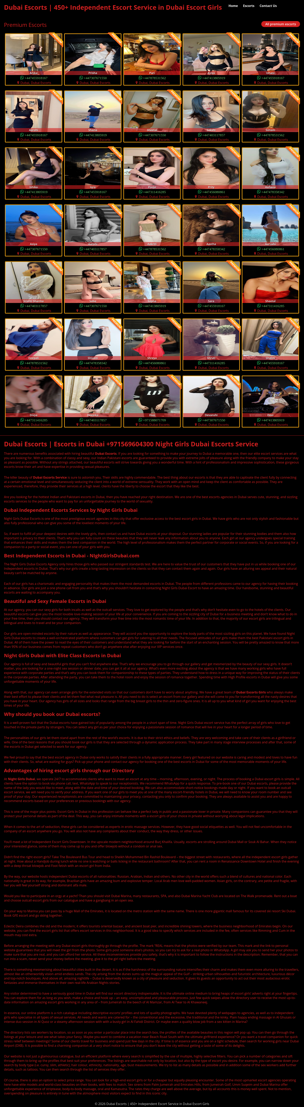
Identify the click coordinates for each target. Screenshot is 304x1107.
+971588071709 (154, 420)
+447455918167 (36, 77)
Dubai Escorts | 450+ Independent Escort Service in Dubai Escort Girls (113, 7)
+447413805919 (213, 77)
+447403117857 (213, 134)
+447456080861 (213, 191)
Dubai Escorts (105, 453)
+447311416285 (154, 191)
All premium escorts (280, 24)
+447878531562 (154, 77)
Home (233, 6)
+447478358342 (273, 191)
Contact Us (268, 6)
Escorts (248, 6)
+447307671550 (95, 77)
